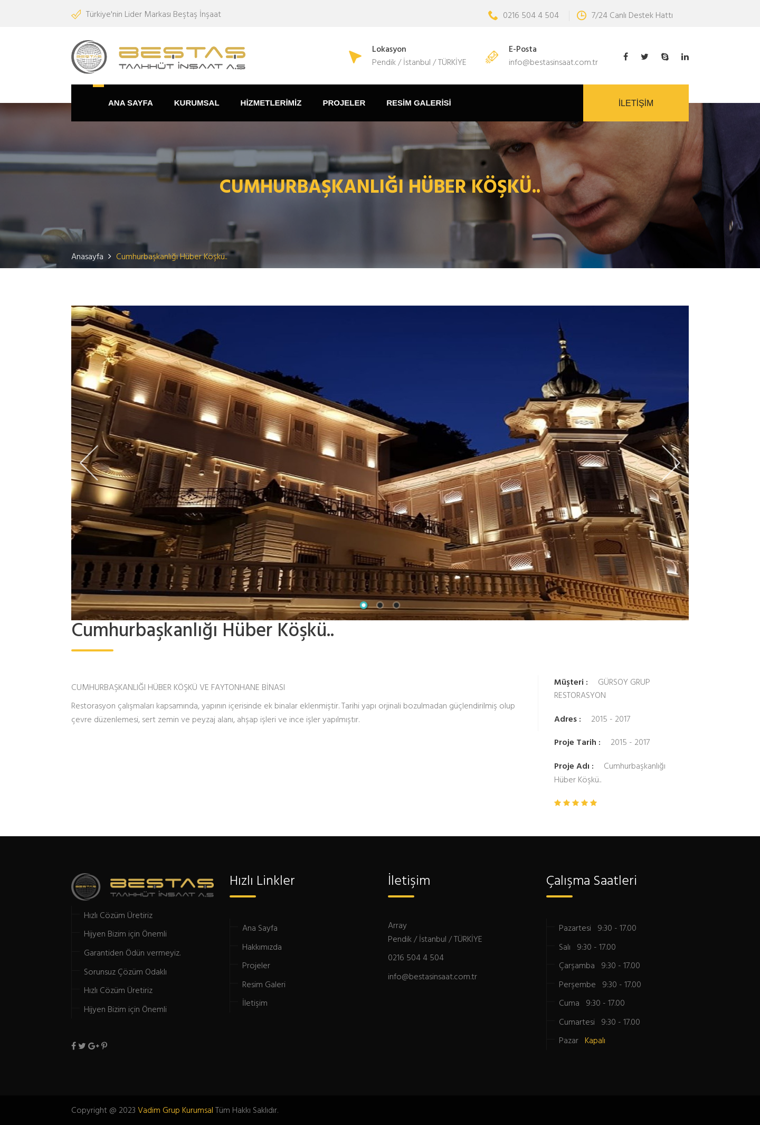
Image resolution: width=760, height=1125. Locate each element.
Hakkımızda (262, 946)
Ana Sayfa (260, 927)
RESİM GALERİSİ (418, 102)
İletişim (255, 1002)
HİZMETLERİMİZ (271, 102)
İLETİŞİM (636, 103)
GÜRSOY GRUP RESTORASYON (602, 688)
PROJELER (343, 102)
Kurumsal (197, 102)
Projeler (256, 965)
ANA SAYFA (130, 102)
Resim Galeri (264, 984)
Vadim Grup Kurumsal (175, 1109)
